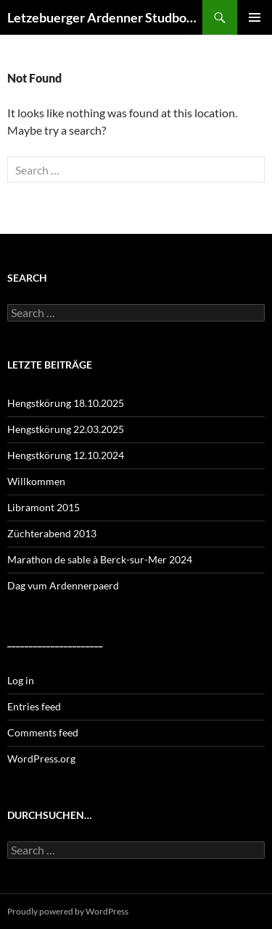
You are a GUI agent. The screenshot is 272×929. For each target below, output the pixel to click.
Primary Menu (254, 17)
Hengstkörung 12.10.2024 (65, 455)
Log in (20, 680)
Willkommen (36, 481)
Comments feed (42, 732)
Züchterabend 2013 (51, 533)
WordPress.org (41, 758)
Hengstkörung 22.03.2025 (65, 429)
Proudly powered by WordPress (67, 911)
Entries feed (34, 706)
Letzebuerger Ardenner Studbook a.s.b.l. (104, 17)
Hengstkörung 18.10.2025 (65, 403)
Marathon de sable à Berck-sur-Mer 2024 (99, 559)
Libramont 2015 (43, 507)
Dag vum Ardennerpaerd (63, 585)
